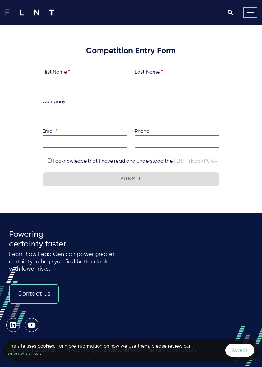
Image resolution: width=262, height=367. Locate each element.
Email (50, 131)
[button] (230, 12)
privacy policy (23, 353)
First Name (56, 72)
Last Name (149, 72)
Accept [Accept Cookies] (240, 350)
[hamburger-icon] (250, 12)
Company (56, 101)
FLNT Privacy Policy (195, 161)
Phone (142, 131)
